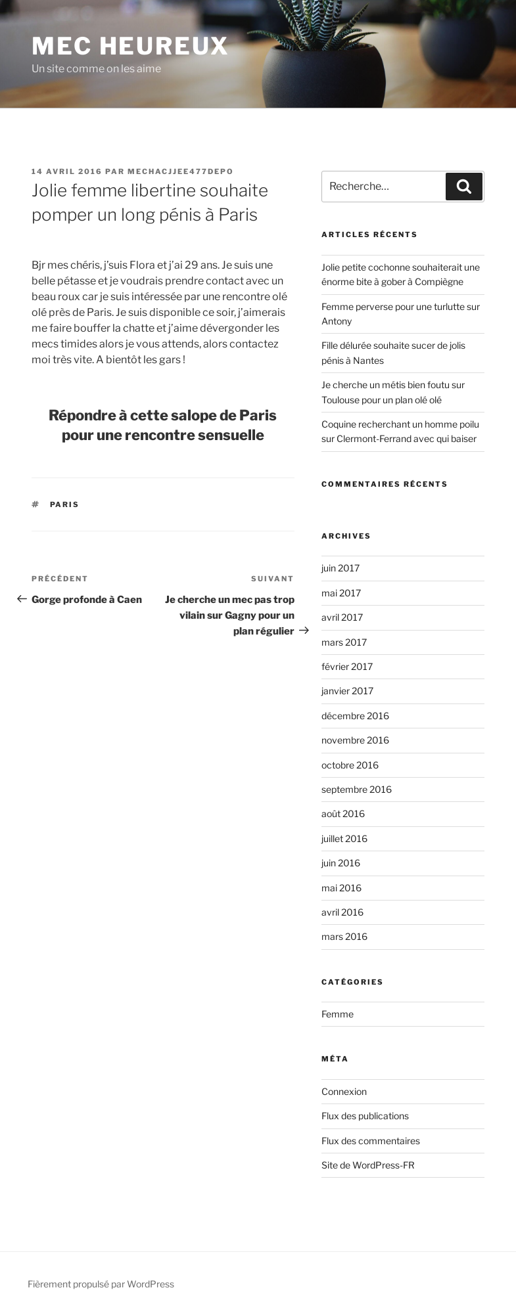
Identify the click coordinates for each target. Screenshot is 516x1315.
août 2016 (343, 813)
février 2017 (347, 666)
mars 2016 (344, 936)
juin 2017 (340, 567)
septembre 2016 (356, 789)
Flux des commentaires (370, 1140)
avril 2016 (342, 912)
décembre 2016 (355, 715)
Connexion (344, 1091)
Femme (337, 1013)
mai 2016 (341, 887)
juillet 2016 (344, 838)
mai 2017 (341, 592)
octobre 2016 (350, 764)
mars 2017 (344, 642)
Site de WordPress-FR (368, 1164)
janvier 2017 (347, 690)
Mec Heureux (131, 46)
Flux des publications (365, 1115)
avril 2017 (342, 617)
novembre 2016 (355, 740)
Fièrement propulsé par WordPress (101, 1283)
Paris (65, 504)
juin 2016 (340, 862)
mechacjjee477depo (181, 171)
